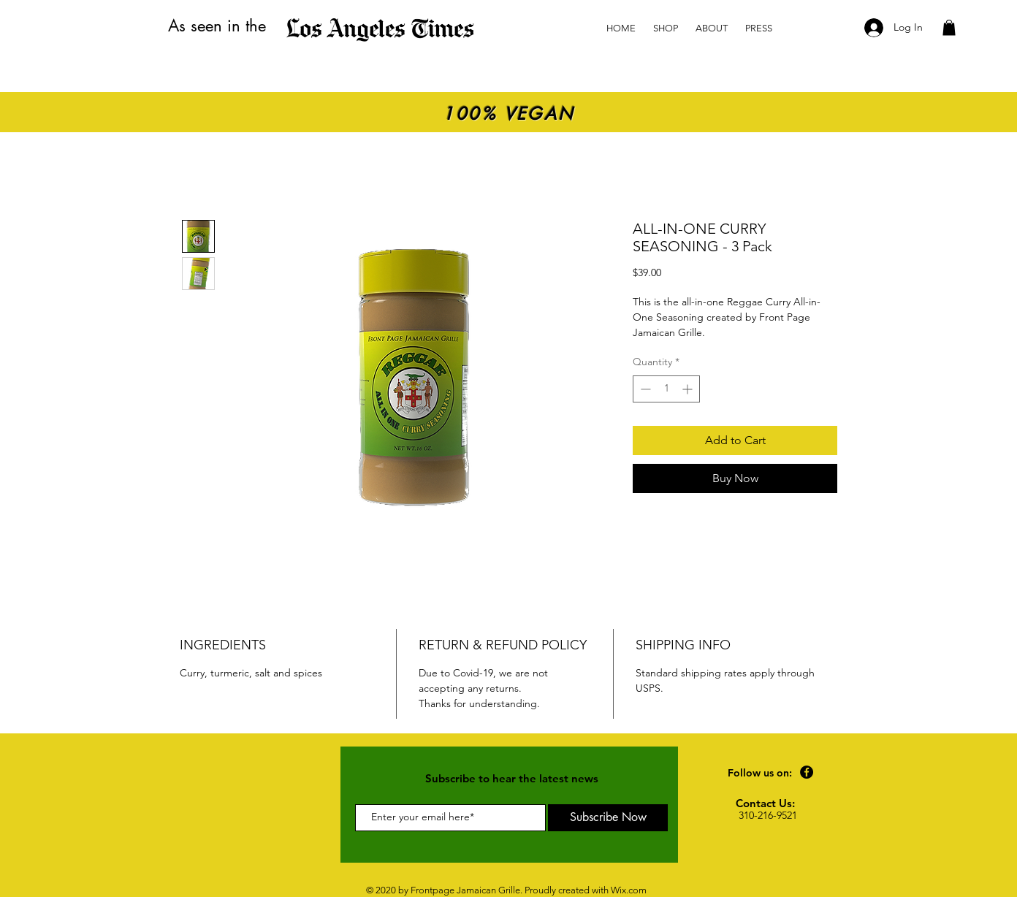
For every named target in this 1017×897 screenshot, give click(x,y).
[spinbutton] (666, 389)
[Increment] (688, 389)
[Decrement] (644, 389)
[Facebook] (806, 772)
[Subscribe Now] (608, 817)
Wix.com (629, 890)
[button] (949, 28)
